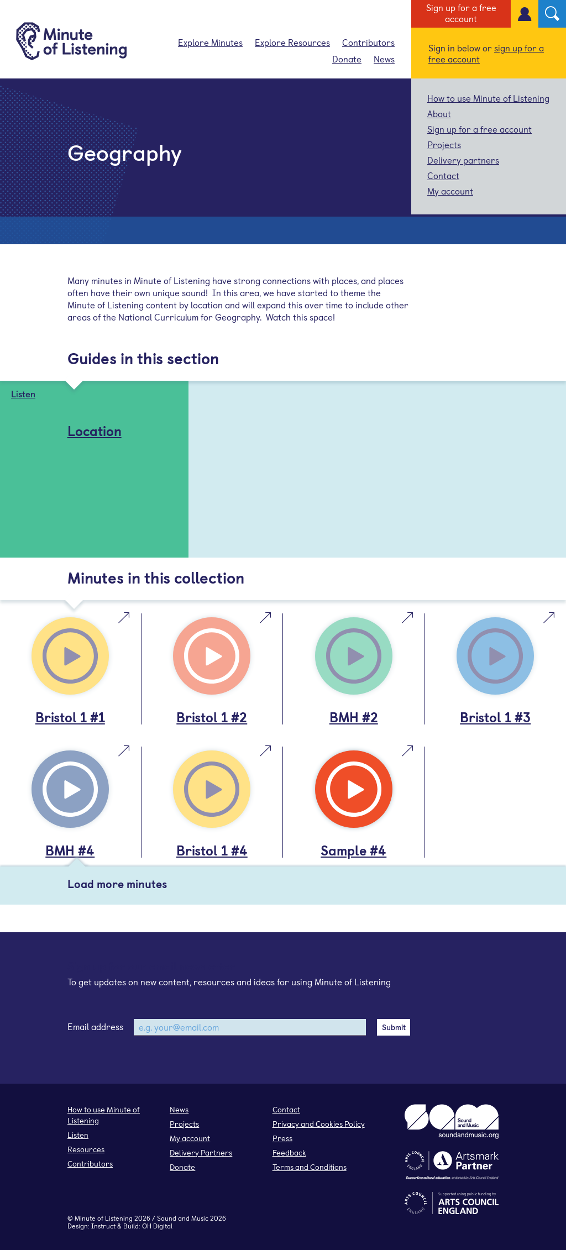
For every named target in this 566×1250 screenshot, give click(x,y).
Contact (443, 175)
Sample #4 (353, 850)
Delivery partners (463, 159)
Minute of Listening (104, 1218)
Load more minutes (117, 883)
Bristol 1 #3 (495, 717)
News (384, 58)
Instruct (103, 1226)
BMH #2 (353, 717)
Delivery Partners (201, 1152)
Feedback (289, 1152)
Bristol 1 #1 (70, 717)
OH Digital (157, 1226)
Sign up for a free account (461, 13)
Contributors (368, 42)
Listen (77, 1135)
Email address (95, 1026)
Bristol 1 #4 (212, 850)
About (439, 113)
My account (450, 190)
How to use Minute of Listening (488, 97)
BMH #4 (70, 850)
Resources (85, 1149)
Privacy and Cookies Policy (318, 1124)
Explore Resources (292, 42)
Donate (346, 58)
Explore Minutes (210, 42)
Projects (444, 144)
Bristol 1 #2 (211, 717)
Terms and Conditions (309, 1167)
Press (282, 1138)
